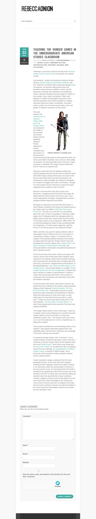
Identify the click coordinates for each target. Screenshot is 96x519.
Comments (24, 60)
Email (25, 454)
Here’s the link (50, 74)
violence (60, 65)
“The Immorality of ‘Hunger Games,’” (57, 302)
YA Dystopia (38, 67)
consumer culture (57, 63)
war (66, 65)
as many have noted (41, 347)
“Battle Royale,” (46, 344)
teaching (52, 65)
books (40, 63)
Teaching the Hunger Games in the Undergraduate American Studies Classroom (54, 53)
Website (26, 462)
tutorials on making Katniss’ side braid (51, 246)
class (46, 63)
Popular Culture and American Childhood (54, 83)
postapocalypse (40, 65)
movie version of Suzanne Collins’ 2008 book (39, 121)
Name (25, 445)
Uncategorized (63, 60)
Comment (27, 416)
